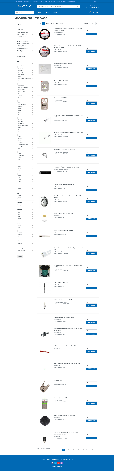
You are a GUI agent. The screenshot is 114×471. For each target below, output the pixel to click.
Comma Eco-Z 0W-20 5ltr (61, 98)
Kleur (25, 164)
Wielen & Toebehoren (22, 54)
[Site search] (57, 6)
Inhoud (25, 223)
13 (92, 450)
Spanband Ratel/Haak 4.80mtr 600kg (64, 317)
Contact (58, 1)
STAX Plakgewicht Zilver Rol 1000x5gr (64, 415)
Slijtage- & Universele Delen (23, 43)
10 (86, 450)
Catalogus (24, 12)
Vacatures (63, 1)
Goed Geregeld (46, 1)
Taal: (96, 1)
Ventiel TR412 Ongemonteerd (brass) (64, 184)
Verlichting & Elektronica (23, 46)
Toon (93, 23)
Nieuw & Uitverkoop (21, 56)
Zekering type (25, 248)
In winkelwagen (91, 34)
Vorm (25, 186)
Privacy (48, 459)
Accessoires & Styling (22, 32)
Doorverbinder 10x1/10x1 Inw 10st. (63, 213)
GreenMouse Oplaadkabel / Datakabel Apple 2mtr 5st (68, 132)
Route (66, 459)
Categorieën (25, 29)
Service (53, 1)
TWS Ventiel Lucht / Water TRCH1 (63, 300)
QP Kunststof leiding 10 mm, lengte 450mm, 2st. (67, 167)
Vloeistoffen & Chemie (22, 48)
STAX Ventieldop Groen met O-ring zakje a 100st (67, 363)
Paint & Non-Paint (21, 39)
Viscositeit (25, 202)
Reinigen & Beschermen (22, 41)
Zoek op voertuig (19, 1)
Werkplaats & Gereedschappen (21, 51)
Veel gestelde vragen (37, 1)
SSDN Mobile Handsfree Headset (63, 63)
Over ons (43, 459)
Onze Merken (27, 1)
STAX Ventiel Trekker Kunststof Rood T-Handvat (67, 346)
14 (95, 450)
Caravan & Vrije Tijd (21, 36)
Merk (25, 61)
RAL (25, 193)
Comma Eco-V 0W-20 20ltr (61, 80)
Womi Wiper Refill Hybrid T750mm (63, 230)
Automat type (25, 241)
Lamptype (25, 209)
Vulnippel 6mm (58, 380)
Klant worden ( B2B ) (72, 1)
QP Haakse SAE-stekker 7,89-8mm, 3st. (64, 149)
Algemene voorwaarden (58, 459)
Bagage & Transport (22, 34)
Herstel (20, 256)
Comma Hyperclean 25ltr (60, 398)
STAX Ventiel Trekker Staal (61, 282)
